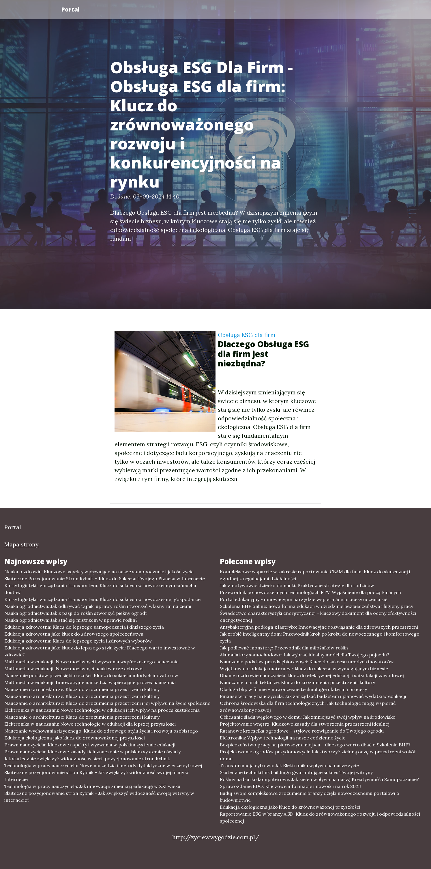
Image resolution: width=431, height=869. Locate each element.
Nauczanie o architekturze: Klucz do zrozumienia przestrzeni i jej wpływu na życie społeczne (107, 703)
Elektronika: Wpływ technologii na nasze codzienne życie (282, 738)
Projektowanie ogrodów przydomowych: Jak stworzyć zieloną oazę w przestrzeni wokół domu (317, 755)
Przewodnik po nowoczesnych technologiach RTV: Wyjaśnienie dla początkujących (310, 592)
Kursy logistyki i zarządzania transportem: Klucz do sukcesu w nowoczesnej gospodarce (102, 599)
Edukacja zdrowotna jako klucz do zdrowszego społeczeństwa (73, 634)
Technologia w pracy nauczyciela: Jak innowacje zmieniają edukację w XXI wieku (92, 786)
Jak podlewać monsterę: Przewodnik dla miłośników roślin (284, 648)
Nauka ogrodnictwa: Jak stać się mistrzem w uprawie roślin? (71, 620)
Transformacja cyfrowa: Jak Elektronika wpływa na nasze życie (289, 765)
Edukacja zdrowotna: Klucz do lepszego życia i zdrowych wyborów (78, 641)
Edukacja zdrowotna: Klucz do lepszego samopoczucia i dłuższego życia (84, 627)
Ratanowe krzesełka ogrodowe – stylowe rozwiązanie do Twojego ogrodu (302, 731)
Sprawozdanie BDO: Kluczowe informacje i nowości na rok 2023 (290, 786)
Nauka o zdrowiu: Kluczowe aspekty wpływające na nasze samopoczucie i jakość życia (99, 571)
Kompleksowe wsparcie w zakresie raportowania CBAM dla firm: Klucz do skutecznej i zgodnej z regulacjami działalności (315, 575)
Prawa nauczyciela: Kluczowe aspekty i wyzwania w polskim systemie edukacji (89, 745)
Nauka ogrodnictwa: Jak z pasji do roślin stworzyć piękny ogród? (75, 613)
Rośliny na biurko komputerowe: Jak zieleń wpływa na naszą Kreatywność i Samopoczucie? (319, 779)
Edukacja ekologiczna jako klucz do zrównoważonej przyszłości (74, 738)
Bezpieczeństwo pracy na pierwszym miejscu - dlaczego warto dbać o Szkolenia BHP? (315, 745)
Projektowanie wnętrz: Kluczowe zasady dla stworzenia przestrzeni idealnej (304, 724)
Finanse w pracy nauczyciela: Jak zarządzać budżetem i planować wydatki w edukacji (313, 696)
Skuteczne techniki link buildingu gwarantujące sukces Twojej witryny (296, 772)
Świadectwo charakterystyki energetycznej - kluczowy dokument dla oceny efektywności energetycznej (318, 616)
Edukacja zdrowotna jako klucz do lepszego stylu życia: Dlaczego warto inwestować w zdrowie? (99, 651)
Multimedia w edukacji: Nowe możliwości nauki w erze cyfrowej (74, 668)
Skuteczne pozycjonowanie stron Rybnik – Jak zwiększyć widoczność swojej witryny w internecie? (99, 796)
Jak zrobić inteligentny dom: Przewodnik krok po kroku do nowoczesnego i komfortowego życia (319, 637)
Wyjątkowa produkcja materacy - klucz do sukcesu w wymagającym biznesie (304, 668)
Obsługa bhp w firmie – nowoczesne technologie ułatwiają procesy (293, 689)
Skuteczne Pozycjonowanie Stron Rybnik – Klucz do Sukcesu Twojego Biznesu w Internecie (104, 578)
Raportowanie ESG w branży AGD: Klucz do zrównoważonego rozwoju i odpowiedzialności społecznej (320, 817)
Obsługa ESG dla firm (247, 334)
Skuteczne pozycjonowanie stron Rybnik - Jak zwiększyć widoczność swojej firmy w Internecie (96, 775)
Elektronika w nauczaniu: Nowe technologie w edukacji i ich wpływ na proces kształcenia (102, 710)
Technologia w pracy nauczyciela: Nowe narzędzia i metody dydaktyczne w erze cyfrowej (103, 765)
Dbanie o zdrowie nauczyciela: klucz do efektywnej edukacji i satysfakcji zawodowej (312, 675)
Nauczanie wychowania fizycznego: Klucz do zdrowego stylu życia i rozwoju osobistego (101, 731)
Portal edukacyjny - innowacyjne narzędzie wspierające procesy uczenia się (303, 599)
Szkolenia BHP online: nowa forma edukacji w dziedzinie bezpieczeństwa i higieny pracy (316, 606)
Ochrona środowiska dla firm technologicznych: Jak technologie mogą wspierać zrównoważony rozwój (308, 706)
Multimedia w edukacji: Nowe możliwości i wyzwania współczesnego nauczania (91, 661)
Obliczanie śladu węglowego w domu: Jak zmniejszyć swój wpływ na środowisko (308, 717)
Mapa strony (21, 544)
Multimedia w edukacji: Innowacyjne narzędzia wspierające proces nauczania (90, 682)
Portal (70, 9)
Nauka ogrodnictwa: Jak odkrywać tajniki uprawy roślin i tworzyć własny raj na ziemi (97, 606)
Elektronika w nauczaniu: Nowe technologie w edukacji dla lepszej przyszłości (90, 724)
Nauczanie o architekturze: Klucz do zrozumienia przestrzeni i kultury (82, 689)
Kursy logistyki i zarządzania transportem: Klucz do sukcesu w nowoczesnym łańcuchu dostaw (100, 589)
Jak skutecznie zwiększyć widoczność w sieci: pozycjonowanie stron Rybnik (87, 758)
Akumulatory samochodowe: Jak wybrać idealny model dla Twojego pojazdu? (304, 655)
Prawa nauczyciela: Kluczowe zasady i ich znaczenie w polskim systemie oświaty (92, 751)
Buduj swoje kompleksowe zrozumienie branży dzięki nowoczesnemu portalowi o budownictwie (309, 796)
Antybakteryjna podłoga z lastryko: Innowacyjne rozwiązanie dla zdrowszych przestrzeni (319, 627)
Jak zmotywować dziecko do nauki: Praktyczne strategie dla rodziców (297, 585)
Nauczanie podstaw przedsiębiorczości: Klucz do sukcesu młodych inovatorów (91, 675)
